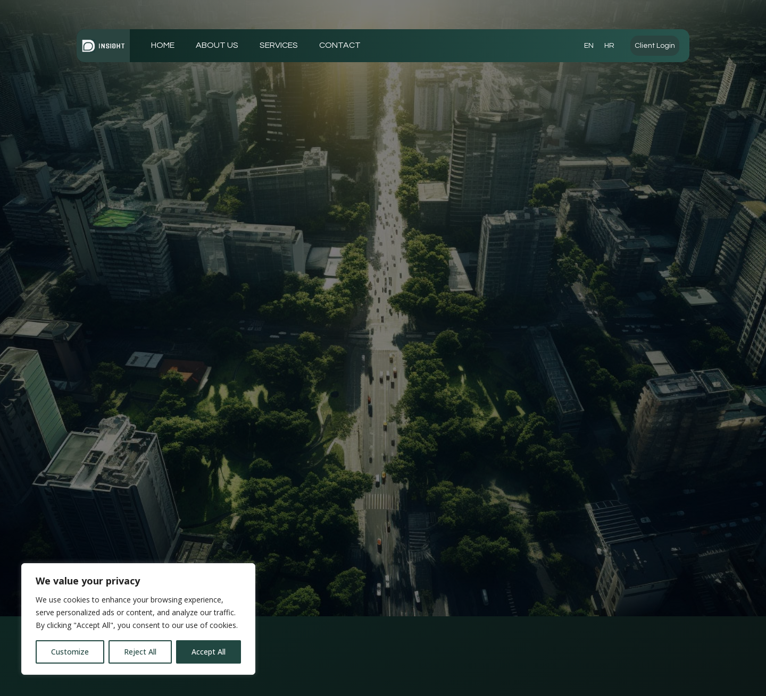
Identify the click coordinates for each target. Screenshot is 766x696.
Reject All (140, 652)
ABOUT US (217, 45)
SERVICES (279, 45)
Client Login (655, 45)
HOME (162, 45)
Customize (70, 652)
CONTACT (340, 45)
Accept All (209, 652)
